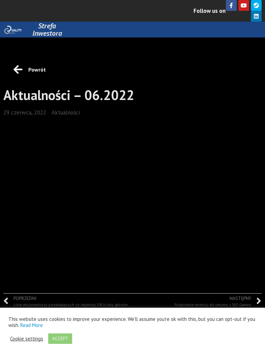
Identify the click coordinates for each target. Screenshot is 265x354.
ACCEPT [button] (60, 339)
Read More (31, 325)
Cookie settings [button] (26, 339)
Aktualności (66, 112)
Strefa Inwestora (47, 29)
